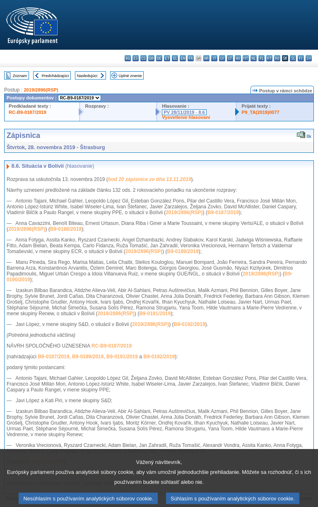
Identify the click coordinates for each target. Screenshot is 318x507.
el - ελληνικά (175, 58)
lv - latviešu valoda (222, 58)
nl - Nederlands (254, 58)
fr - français (191, 58)
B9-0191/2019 (155, 313)
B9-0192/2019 (189, 324)
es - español (135, 58)
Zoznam (20, 75)
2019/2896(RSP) (41, 89)
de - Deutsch (159, 58)
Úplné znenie (130, 75)
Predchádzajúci (55, 75)
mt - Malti (246, 58)
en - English (183, 58)
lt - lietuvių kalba (230, 58)
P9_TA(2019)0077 (260, 112)
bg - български (128, 58)
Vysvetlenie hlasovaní (186, 117)
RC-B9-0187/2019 (27, 112)
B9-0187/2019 (223, 212)
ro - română (277, 58)
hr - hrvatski (206, 58)
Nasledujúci (87, 75)
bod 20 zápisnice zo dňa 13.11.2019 (149, 179)
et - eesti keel (167, 58)
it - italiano (214, 58)
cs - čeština (143, 58)
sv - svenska (309, 58)
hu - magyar (238, 58)
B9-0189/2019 (182, 251)
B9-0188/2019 (66, 229)
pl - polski (261, 58)
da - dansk (151, 58)
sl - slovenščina (293, 58)
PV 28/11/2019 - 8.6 (184, 112)
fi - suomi (301, 58)
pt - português (269, 58)
